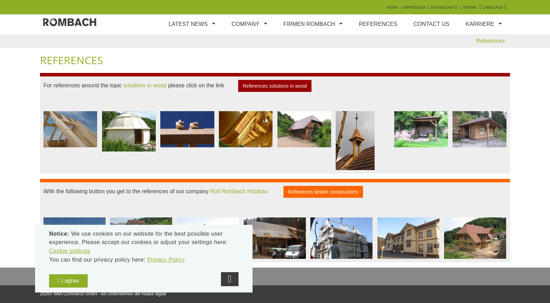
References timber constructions (323, 192)
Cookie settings (69, 251)
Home (392, 7)
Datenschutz (444, 7)
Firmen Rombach (309, 24)
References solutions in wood (275, 86)
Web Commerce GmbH (75, 293)
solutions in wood (145, 85)
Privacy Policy (166, 260)
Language (493, 7)
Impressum (414, 7)
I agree (68, 281)
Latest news (188, 24)
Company (246, 24)
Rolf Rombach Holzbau (239, 192)
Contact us (432, 24)
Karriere (479, 24)
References (378, 24)
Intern (469, 7)
